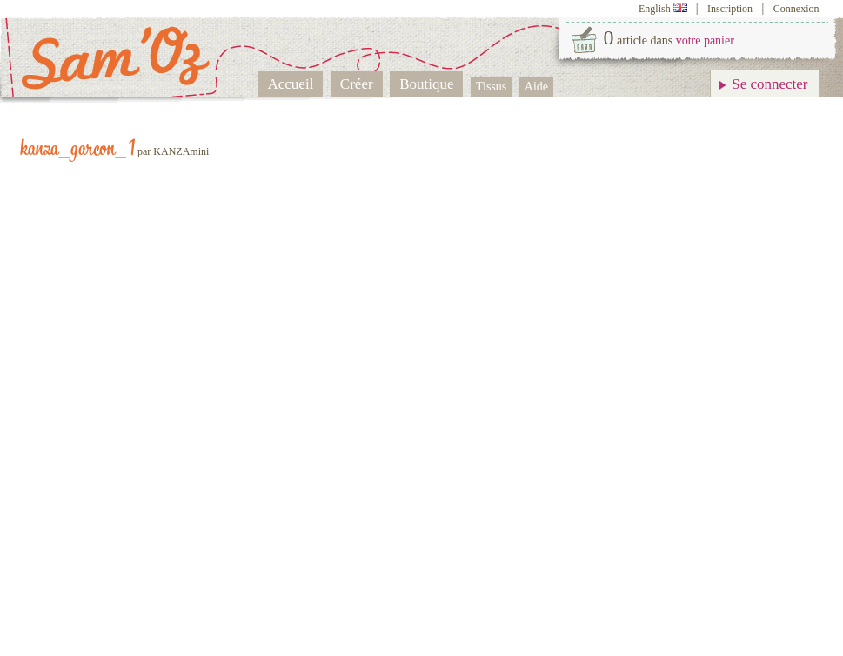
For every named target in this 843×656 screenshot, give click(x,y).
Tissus (491, 86)
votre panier (705, 40)
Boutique (426, 84)
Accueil (291, 84)
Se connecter (769, 84)
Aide (536, 86)
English (664, 9)
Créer (356, 84)
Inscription (730, 9)
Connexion (796, 9)
